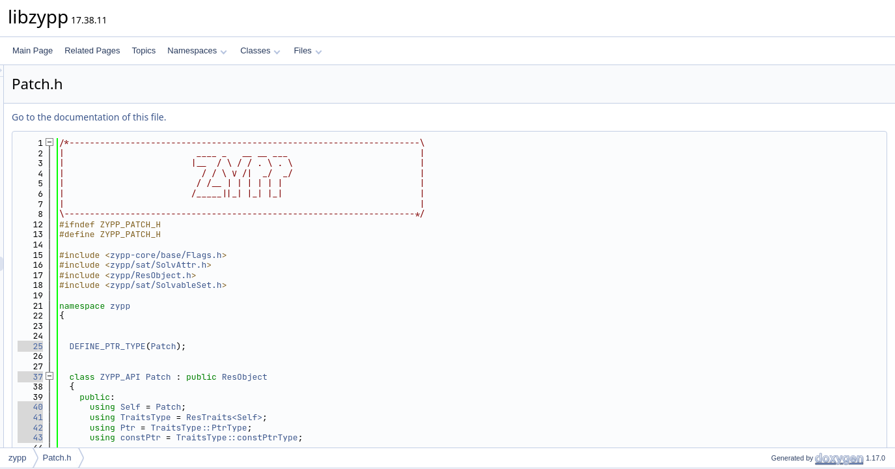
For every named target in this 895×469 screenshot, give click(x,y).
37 (193, 376)
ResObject (407, 376)
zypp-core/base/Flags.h (329, 255)
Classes (260, 50)
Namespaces (197, 50)
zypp (283, 305)
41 (193, 417)
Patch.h (56, 457)
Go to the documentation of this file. (251, 117)
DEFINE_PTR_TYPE (270, 346)
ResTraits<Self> (387, 417)
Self (293, 406)
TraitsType (308, 417)
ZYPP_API (282, 376)
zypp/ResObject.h (313, 275)
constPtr (303, 437)
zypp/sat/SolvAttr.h (321, 264)
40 (193, 406)
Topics (143, 50)
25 (193, 346)
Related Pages (92, 50)
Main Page (32, 50)
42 (193, 427)
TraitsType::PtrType (361, 427)
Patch (325, 346)
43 (193, 437)
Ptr (290, 427)
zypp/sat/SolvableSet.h (329, 285)
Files (308, 50)
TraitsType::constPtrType (399, 437)
